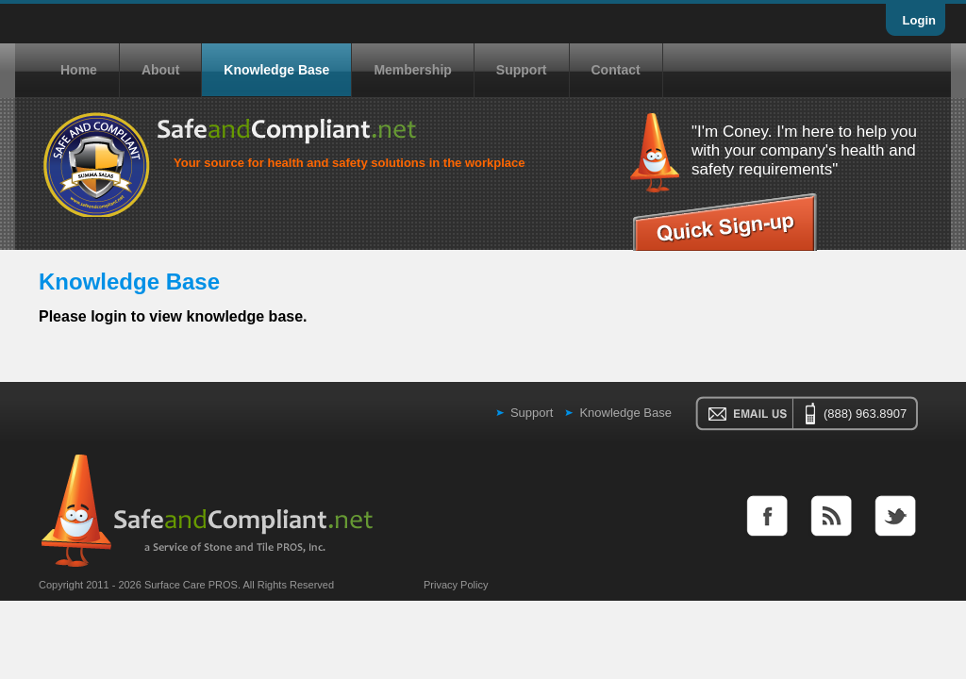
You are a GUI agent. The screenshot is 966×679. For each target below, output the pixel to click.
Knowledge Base (276, 69)
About (160, 69)
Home (78, 69)
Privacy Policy (456, 584)
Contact (616, 69)
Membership (412, 69)
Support (521, 69)
